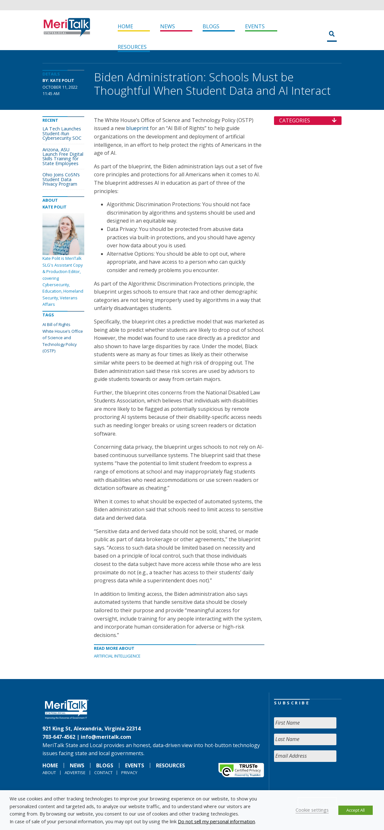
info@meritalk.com (106, 736)
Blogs (211, 26)
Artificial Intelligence (117, 656)
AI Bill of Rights (56, 324)
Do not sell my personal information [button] (216, 821)
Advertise (75, 772)
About (49, 772)
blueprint (137, 128)
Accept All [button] (355, 810)
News (167, 26)
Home (125, 26)
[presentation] (323, 779)
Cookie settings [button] (312, 810)
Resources (132, 46)
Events (255, 26)
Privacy (129, 772)
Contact (103, 772)
